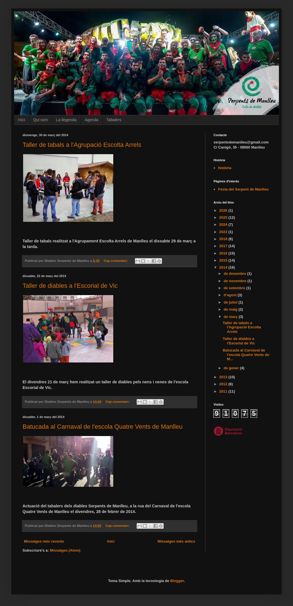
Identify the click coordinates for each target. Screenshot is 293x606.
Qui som (40, 120)
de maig (231, 309)
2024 (223, 224)
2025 (223, 217)
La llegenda (66, 120)
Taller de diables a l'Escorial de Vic (70, 285)
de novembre (236, 281)
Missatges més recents (44, 541)
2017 (223, 246)
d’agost (231, 295)
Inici (21, 120)
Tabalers (113, 120)
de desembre (235, 273)
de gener (232, 368)
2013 (223, 377)
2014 (223, 267)
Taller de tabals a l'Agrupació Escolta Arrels (82, 144)
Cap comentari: (116, 260)
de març (231, 317)
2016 (223, 253)
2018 (223, 239)
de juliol (231, 302)
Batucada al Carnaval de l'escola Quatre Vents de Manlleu (103, 426)
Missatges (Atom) (65, 550)
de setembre (235, 288)
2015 (223, 260)
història (224, 168)
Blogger (177, 581)
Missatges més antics (176, 541)
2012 (223, 384)
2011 (223, 391)
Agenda (91, 120)
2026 (223, 210)
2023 (223, 232)
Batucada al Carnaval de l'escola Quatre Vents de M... (246, 354)
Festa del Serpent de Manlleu (243, 189)
